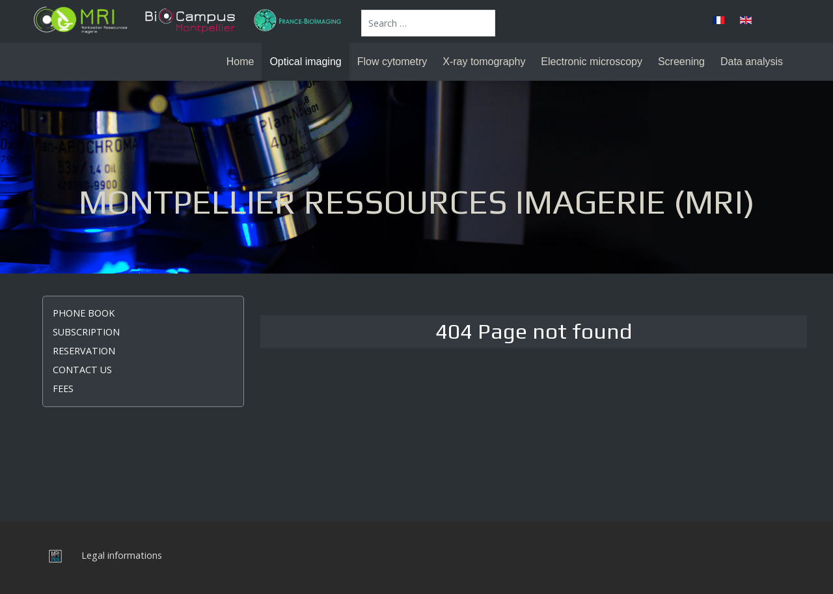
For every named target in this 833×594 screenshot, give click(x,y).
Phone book (84, 313)
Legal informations (121, 555)
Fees (63, 388)
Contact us (82, 369)
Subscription (86, 332)
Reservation (84, 351)
